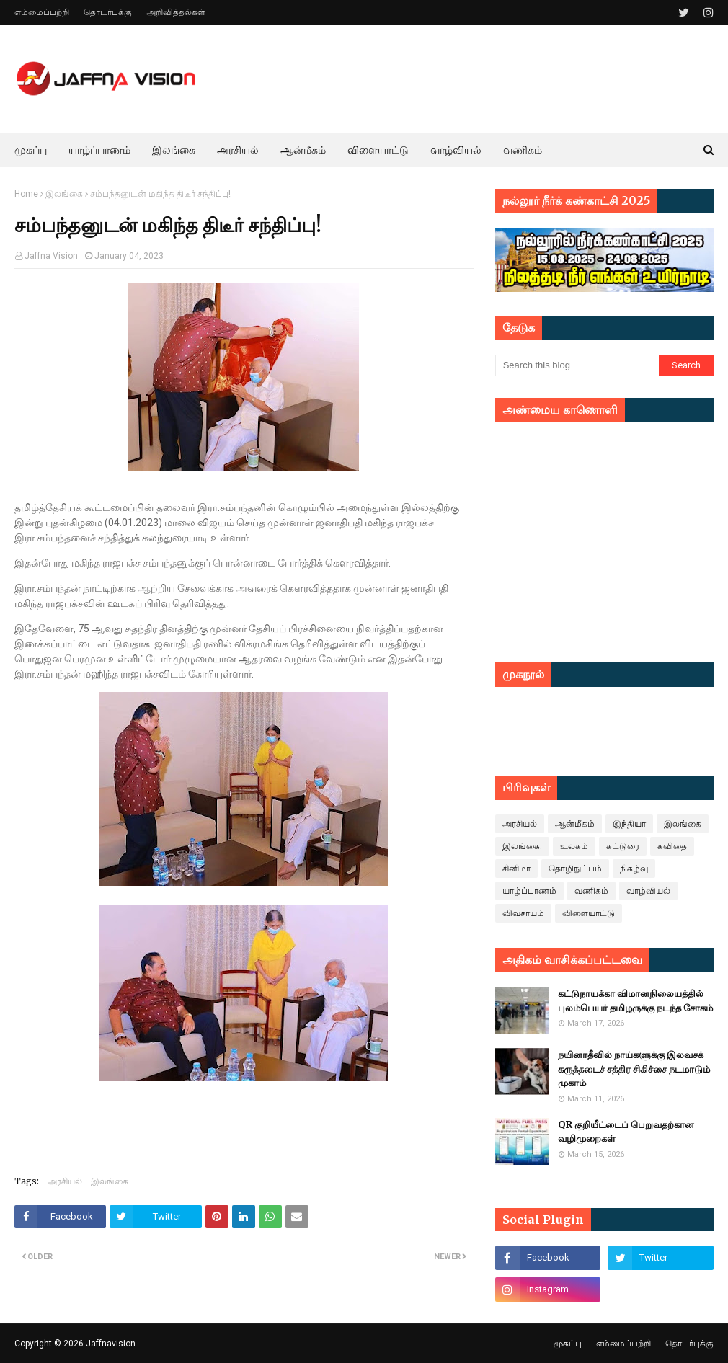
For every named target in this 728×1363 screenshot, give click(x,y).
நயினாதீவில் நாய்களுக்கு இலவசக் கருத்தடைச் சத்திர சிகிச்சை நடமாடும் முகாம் (634, 1069)
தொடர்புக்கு (108, 12)
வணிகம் (591, 891)
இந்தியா (629, 824)
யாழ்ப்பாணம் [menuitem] (99, 150)
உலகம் (574, 846)
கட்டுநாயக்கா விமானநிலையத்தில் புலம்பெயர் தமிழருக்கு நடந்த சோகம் (635, 1000)
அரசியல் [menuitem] (238, 150)
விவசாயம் (523, 913)
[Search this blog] (577, 365)
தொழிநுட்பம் (575, 868)
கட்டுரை (622, 846)
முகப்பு (568, 1343)
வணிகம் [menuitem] (522, 150)
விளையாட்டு (588, 913)
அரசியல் (65, 1181)
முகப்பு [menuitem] (30, 150)
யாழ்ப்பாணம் (529, 891)
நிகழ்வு (634, 868)
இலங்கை (64, 194)
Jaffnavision (111, 1343)
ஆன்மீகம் (575, 824)
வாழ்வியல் (648, 891)
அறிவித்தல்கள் (175, 12)
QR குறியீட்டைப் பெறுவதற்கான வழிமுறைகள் (626, 1132)
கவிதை (672, 846)
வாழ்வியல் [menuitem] (455, 150)
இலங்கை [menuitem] (173, 150)
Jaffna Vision (51, 256)
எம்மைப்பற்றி (41, 12)
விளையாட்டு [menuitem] (378, 150)
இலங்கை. (522, 846)
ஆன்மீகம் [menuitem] (303, 150)
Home (26, 194)
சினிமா (516, 868)
